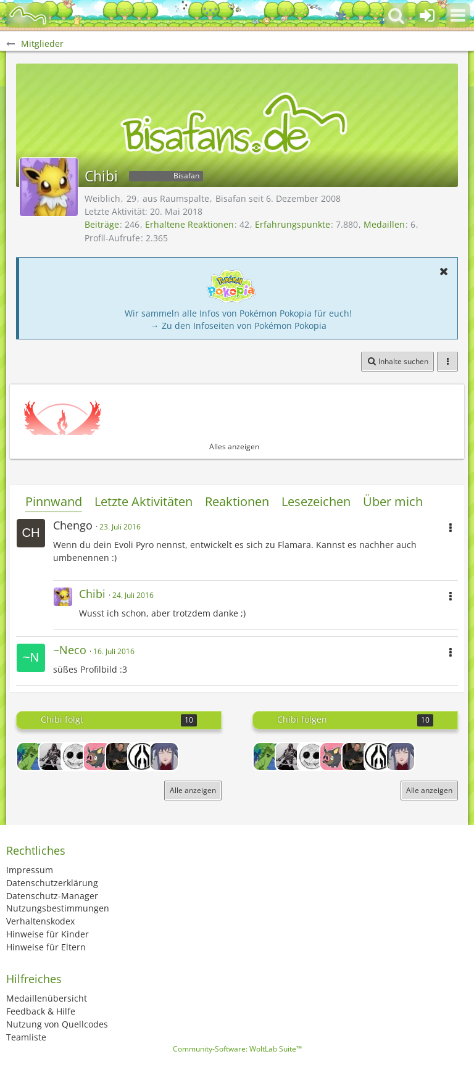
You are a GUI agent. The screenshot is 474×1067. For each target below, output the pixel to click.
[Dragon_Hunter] (53, 756)
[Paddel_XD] (97, 756)
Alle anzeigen (193, 790)
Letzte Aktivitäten (143, 501)
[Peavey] (120, 756)
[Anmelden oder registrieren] (427, 15)
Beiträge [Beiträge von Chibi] (102, 224)
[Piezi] (75, 756)
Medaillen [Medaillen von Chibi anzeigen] (384, 224)
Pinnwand (53, 501)
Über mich (393, 501)
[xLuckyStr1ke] (31, 756)
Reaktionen (237, 501)
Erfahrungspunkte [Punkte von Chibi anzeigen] (292, 224)
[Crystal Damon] (164, 756)
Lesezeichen (316, 501)
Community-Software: (237, 1049)
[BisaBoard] (28, 15)
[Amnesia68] (142, 756)
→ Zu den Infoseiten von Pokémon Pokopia (238, 325)
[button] (458, 15)
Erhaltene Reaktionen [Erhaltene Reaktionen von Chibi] (189, 224)
